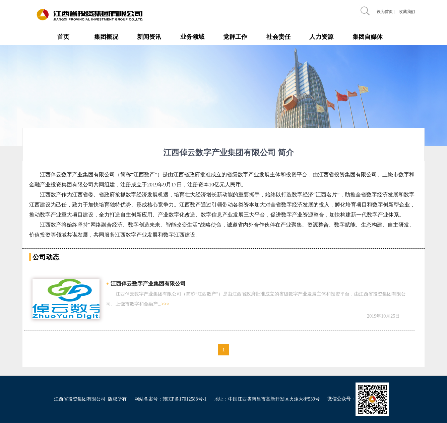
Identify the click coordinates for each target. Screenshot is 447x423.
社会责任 (278, 36)
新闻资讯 (149, 36)
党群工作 (235, 36)
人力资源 (321, 36)
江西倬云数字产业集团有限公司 (148, 283)
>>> (166, 304)
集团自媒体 (368, 36)
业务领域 (192, 36)
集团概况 (106, 36)
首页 (63, 36)
